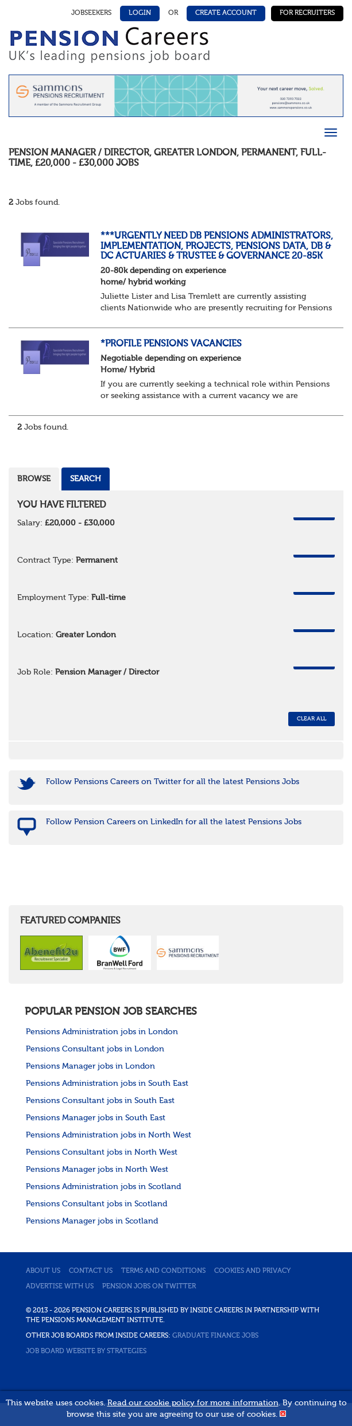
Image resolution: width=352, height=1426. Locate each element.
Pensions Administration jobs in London (102, 1032)
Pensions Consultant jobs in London (95, 1049)
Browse (34, 479)
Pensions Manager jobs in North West (97, 1170)
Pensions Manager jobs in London (90, 1066)
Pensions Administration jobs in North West (108, 1135)
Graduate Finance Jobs (215, 1336)
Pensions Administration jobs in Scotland (103, 1187)
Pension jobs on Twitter (149, 1286)
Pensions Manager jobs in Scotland (92, 1221)
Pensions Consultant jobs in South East (100, 1101)
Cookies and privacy (252, 1271)
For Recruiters (307, 13)
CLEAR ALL (311, 719)
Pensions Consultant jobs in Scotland (96, 1204)
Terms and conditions (163, 1271)
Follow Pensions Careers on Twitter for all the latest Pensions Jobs (172, 782)
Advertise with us (60, 1286)
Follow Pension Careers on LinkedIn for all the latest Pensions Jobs (173, 822)
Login (140, 13)
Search (85, 479)
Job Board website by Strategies (86, 1351)
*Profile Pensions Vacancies (171, 344)
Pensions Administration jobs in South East (107, 1084)
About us (43, 1271)
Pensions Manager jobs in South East (95, 1118)
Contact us (91, 1271)
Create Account (226, 13)
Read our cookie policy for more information (192, 1403)
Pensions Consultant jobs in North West (101, 1152)
